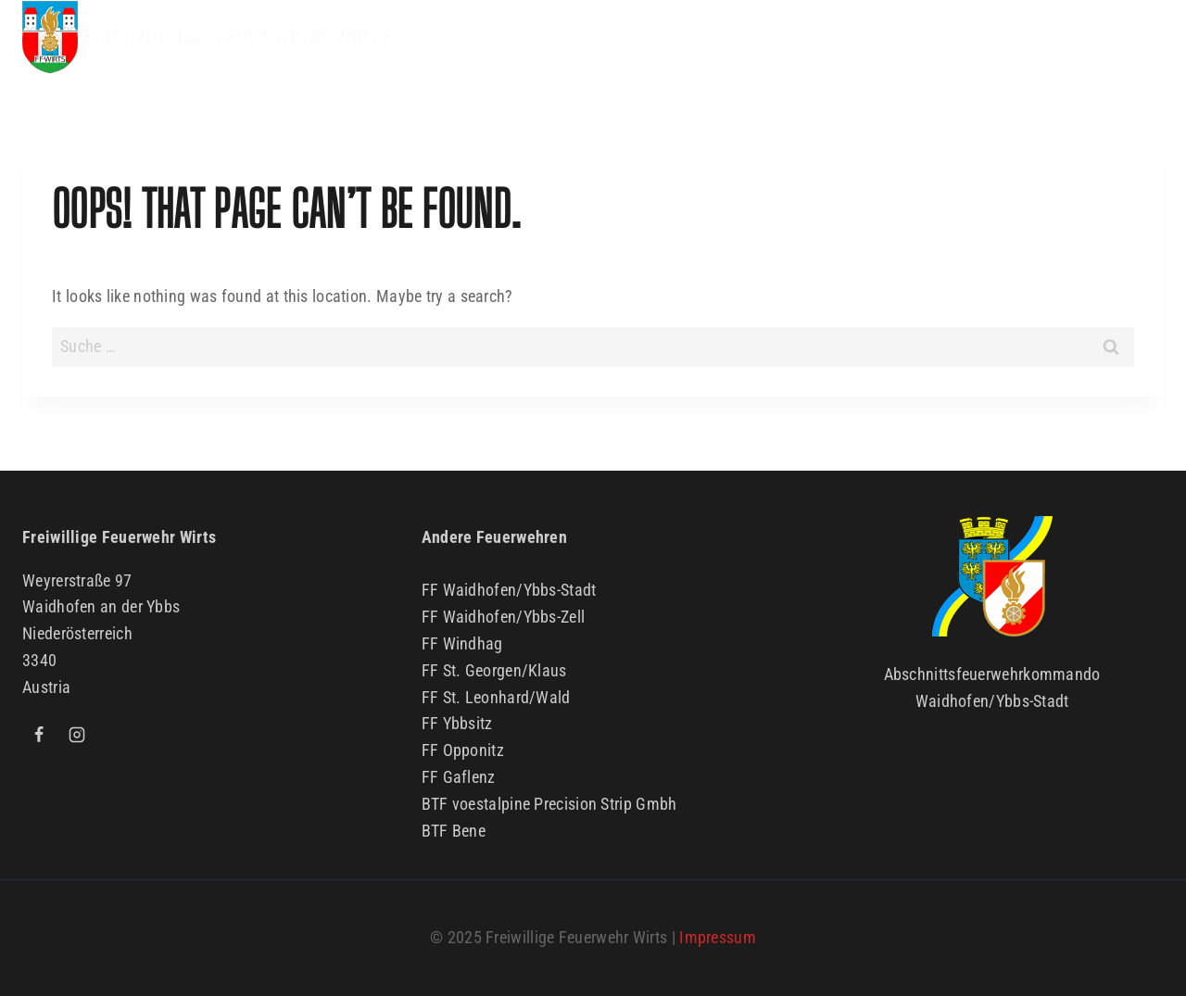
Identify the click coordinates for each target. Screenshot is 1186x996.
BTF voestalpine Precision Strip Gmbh (549, 803)
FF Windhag (462, 643)
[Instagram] (77, 734)
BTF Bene (454, 830)
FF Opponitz (463, 750)
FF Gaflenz (459, 777)
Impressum (717, 937)
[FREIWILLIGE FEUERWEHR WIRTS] (207, 37)
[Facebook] (39, 734)
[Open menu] (1144, 37)
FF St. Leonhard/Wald (496, 697)
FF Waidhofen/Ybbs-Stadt (509, 589)
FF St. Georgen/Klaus (494, 670)
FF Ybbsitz (457, 723)
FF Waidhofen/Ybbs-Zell (504, 616)
